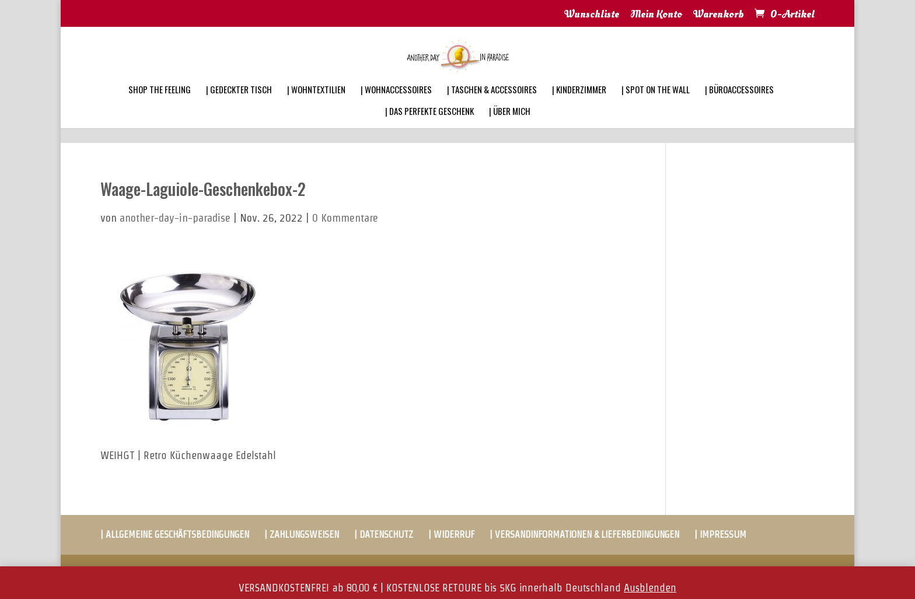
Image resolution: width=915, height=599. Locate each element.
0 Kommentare (345, 218)
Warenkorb (718, 15)
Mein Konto (656, 15)
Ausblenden (650, 587)
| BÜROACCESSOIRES (739, 105)
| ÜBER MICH (509, 126)
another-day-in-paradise (175, 218)
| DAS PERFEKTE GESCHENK (429, 126)
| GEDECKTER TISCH (239, 105)
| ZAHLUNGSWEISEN (301, 535)
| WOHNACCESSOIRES (396, 105)
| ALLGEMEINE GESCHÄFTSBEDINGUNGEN (174, 535)
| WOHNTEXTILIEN (316, 105)
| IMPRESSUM (720, 535)
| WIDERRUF (451, 535)
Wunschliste (591, 15)
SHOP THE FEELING (159, 105)
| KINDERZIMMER (579, 105)
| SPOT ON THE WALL (655, 105)
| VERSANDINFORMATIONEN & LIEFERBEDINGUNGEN (584, 535)
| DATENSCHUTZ (383, 535)
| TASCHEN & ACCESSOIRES (492, 105)
